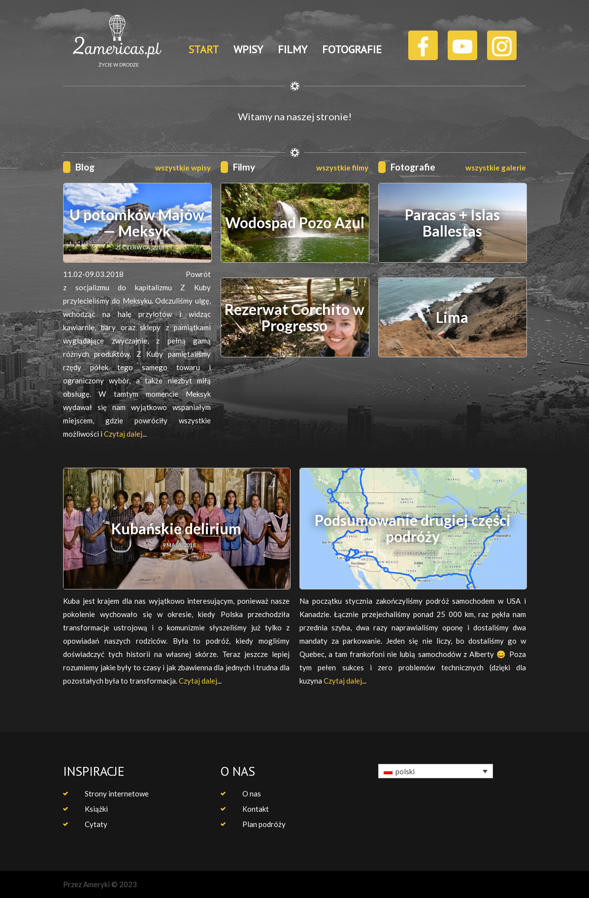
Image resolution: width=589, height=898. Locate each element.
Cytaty (96, 824)
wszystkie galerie (495, 167)
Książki (96, 808)
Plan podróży (264, 824)
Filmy (244, 167)
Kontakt (255, 808)
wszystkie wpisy (183, 167)
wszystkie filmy (342, 167)
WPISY (248, 49)
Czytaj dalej (123, 433)
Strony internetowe (117, 793)
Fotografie (413, 167)
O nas (251, 793)
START (204, 49)
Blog (85, 167)
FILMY (292, 49)
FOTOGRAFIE (352, 49)
